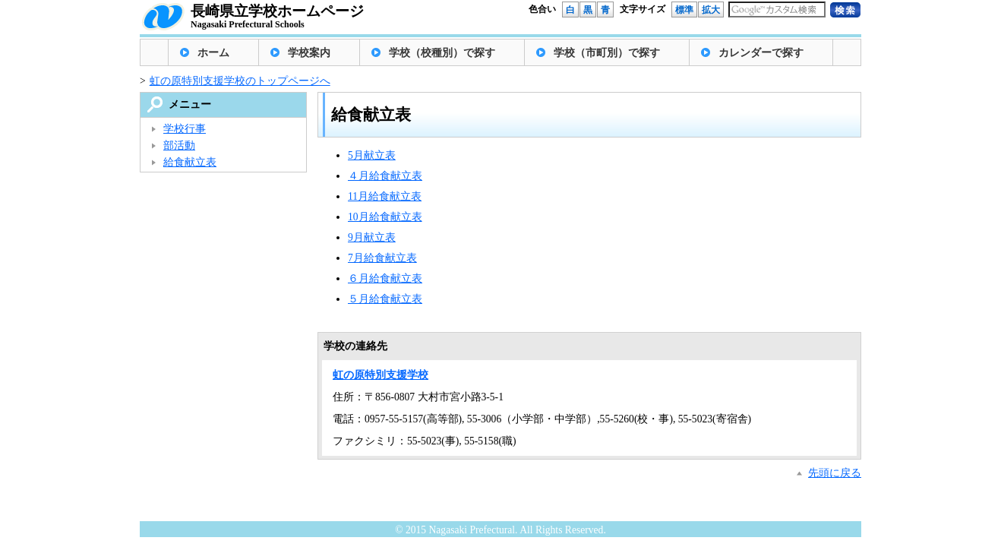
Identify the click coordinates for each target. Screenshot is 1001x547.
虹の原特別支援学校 (380, 375)
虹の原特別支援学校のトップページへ (240, 81)
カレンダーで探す (761, 52)
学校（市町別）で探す (607, 52)
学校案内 (309, 52)
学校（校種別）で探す (442, 52)
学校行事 (184, 128)
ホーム (213, 52)
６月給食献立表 (385, 278)
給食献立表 (189, 162)
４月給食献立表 (385, 176)
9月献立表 (372, 237)
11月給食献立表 (385, 196)
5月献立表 (372, 155)
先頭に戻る (834, 473)
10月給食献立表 (385, 217)
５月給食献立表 (385, 299)
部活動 (179, 145)
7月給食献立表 (382, 258)
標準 (684, 10)
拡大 (711, 10)
